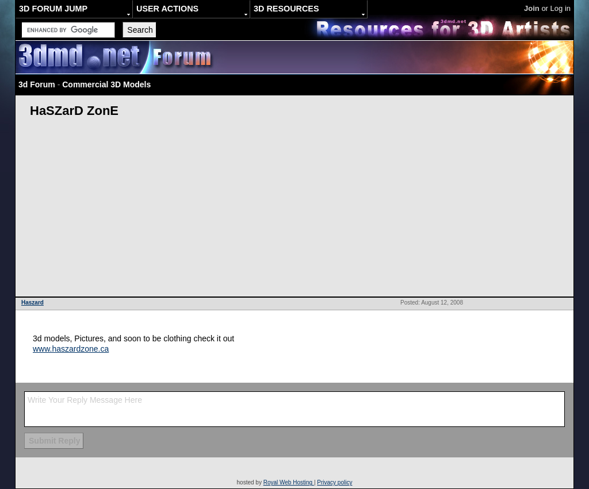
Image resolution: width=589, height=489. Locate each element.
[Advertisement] (294, 210)
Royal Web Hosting (288, 482)
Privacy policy (334, 482)
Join (532, 8)
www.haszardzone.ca (71, 348)
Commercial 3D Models (106, 84)
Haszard (32, 302)
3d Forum (36, 84)
